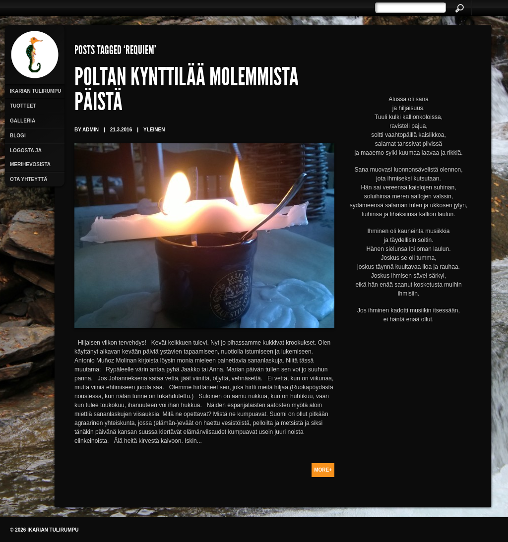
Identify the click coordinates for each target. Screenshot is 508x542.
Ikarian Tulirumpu (35, 91)
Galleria (22, 120)
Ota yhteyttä (28, 179)
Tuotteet (23, 106)
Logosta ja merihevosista (30, 157)
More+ (323, 470)
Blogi (18, 135)
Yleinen (154, 129)
